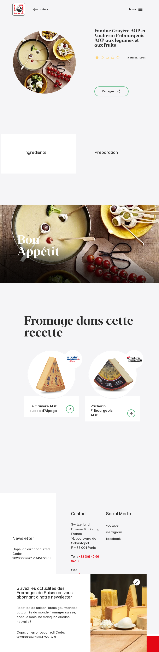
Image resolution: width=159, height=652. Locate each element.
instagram (114, 532)
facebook (113, 539)
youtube (112, 525)
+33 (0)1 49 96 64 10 (85, 558)
